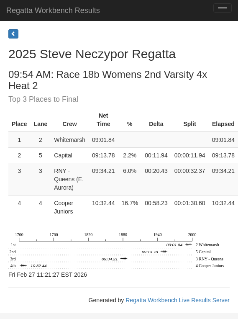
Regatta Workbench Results (53, 10)
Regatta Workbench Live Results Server (177, 300)
